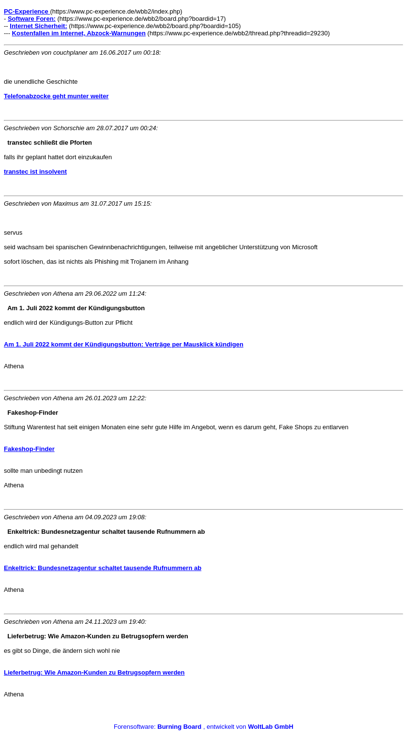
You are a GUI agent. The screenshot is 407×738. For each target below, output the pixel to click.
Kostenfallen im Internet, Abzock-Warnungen (79, 33)
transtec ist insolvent (35, 171)
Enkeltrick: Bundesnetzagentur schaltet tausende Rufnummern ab (102, 568)
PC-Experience (27, 11)
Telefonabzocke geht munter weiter (56, 96)
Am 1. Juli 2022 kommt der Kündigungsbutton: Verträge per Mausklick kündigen (123, 344)
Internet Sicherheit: (38, 26)
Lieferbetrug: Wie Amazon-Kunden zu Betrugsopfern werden (94, 672)
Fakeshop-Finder (29, 448)
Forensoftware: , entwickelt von (203, 726)
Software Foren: (32, 18)
